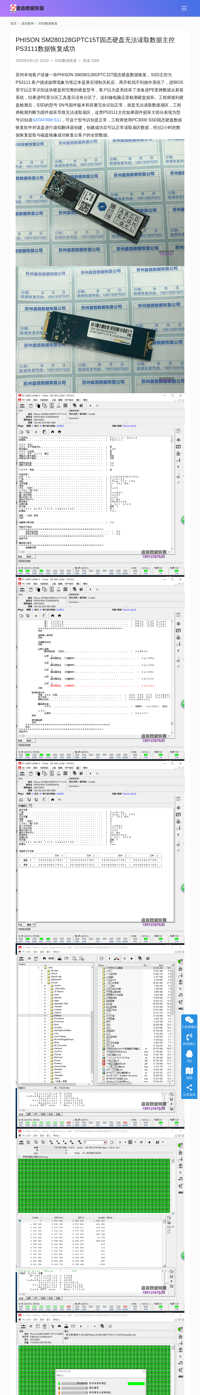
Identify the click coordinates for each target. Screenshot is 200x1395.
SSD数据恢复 (66, 60)
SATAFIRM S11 (46, 120)
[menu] (184, 8)
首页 (13, 23)
